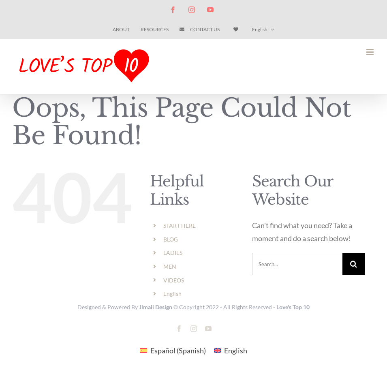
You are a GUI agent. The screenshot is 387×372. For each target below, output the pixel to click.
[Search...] (297, 264)
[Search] (353, 264)
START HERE (179, 225)
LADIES (172, 252)
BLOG (170, 239)
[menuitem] (263, 29)
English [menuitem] (235, 350)
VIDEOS (173, 280)
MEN (169, 266)
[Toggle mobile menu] (370, 52)
